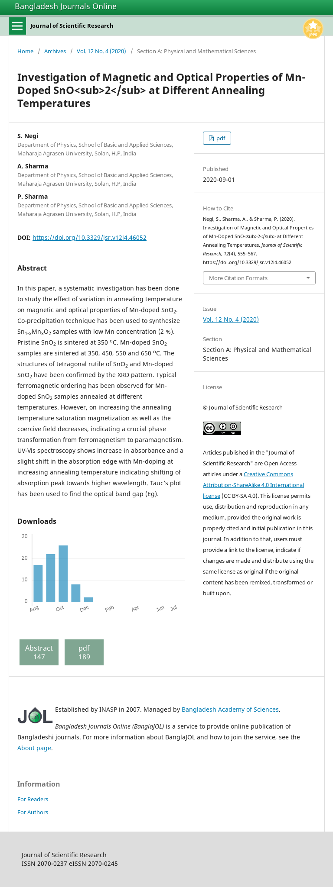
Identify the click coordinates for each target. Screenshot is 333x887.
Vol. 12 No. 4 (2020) (101, 51)
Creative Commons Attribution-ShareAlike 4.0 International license (253, 485)
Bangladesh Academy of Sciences (230, 709)
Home (25, 51)
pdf (220, 138)
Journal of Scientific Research (72, 25)
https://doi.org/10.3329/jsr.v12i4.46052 (90, 237)
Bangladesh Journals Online (66, 6)
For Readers (32, 799)
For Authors (32, 812)
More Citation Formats (238, 278)
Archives (55, 51)
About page (34, 748)
